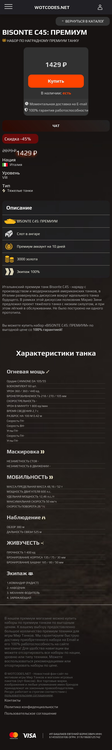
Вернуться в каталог (82, 21)
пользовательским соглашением (29, 695)
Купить (56, 81)
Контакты (13, 700)
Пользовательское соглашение (31, 713)
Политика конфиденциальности (31, 707)
